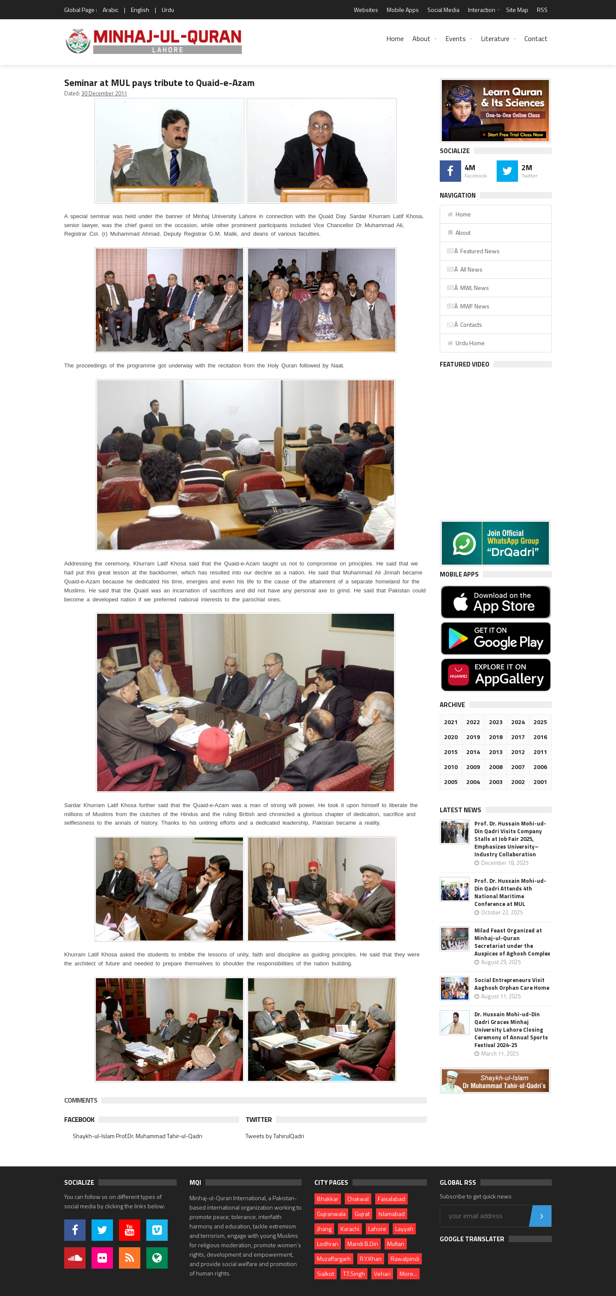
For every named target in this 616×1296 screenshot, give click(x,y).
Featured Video (464, 364)
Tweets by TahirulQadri (275, 1135)
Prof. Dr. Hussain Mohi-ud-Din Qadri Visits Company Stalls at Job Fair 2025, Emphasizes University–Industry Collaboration (510, 839)
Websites (366, 9)
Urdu (168, 9)
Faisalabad (391, 1198)
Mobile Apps (403, 9)
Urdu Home (466, 342)
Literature (495, 38)
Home (395, 38)
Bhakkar (327, 1198)
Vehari (382, 1273)
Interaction (481, 9)
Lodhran (327, 1243)
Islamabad (392, 1213)
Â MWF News (468, 306)
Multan (395, 1243)
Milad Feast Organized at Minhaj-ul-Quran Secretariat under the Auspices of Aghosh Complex (512, 941)
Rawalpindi (405, 1258)
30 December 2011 (104, 93)
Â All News (465, 269)
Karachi (350, 1228)
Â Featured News (473, 250)
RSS (542, 9)
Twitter (259, 1119)
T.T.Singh (354, 1273)
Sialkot (325, 1273)
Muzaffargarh (334, 1258)
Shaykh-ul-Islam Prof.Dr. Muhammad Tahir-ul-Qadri (137, 1135)
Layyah (404, 1228)
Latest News (460, 810)
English (140, 9)
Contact (536, 38)
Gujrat (362, 1213)
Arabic (110, 9)
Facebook (79, 1119)
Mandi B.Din (362, 1243)
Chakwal (358, 1198)
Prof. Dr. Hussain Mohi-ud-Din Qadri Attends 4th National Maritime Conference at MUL (510, 892)
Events (455, 38)
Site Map (517, 9)
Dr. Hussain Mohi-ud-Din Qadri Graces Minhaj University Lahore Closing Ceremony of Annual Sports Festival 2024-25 (511, 1029)
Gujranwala (331, 1213)
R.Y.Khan (371, 1258)
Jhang (324, 1228)
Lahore (377, 1228)
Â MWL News (468, 287)
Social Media (443, 9)
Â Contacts (464, 324)
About (421, 38)
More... (408, 1273)
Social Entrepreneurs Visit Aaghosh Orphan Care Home (511, 983)
